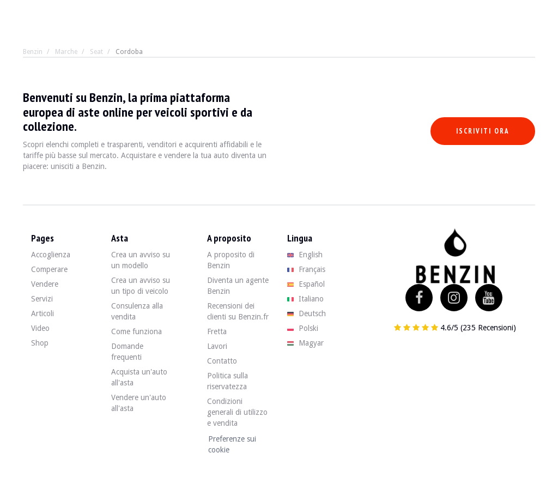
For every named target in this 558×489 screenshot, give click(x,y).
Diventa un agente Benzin (238, 285)
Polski (302, 328)
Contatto (222, 361)
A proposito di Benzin (230, 260)
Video (40, 328)
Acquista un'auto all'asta (139, 377)
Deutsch (306, 313)
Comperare (49, 269)
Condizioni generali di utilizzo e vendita (237, 412)
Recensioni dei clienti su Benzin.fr (238, 311)
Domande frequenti (127, 351)
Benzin (33, 52)
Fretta (217, 331)
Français (306, 269)
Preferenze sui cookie (232, 444)
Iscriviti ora (483, 131)
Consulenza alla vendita (137, 311)
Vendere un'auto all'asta (138, 403)
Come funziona (136, 331)
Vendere (44, 284)
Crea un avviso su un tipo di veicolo (140, 285)
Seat (96, 52)
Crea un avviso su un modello (140, 260)
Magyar (305, 343)
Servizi (42, 298)
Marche (66, 52)
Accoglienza (50, 254)
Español (306, 284)
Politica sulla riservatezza (227, 381)
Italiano (305, 298)
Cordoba (129, 52)
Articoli (42, 313)
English (305, 254)
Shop (39, 343)
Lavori (217, 346)
